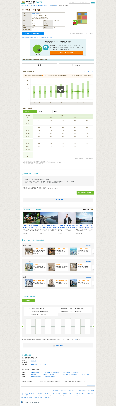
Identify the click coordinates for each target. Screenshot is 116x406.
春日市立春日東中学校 (50, 376)
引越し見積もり (47, 395)
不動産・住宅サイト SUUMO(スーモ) (28, 393)
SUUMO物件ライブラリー (42, 5)
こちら (75, 339)
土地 (92, 393)
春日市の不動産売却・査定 (33, 33)
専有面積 (27, 111)
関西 (39, 397)
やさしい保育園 (46, 372)
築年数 (40, 111)
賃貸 (38, 393)
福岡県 (51, 5)
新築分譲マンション (67, 393)
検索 (94, 2)
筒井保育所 (75, 372)
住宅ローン (53, 395)
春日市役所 (43, 364)
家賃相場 (60, 393)
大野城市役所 (34, 364)
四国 (41, 397)
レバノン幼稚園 (43, 374)
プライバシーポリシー (81, 390)
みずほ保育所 (56, 372)
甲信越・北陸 (32, 397)
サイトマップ (64, 390)
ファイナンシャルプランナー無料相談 (71, 395)
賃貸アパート (49, 393)
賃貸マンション (43, 393)
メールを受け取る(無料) (67, 52)
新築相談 (41, 395)
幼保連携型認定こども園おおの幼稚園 (80, 374)
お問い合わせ (91, 390)
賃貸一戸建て (55, 393)
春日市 (55, 5)
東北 (25, 397)
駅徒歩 (55, 111)
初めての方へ (56, 390)
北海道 (22, 397)
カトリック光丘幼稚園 (62, 374)
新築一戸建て (81, 393)
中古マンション (75, 393)
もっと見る (88, 245)
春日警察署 (33, 361)
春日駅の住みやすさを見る (85, 192)
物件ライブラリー (59, 395)
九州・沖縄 (47, 397)
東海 (36, 397)
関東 (28, 397)
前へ (23, 326)
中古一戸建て (87, 393)
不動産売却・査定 (35, 395)
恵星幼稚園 (33, 374)
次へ (93, 326)
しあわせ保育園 (66, 372)
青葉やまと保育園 (35, 372)
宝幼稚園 (52, 374)
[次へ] (93, 251)
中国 (43, 397)
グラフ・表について (88, 71)
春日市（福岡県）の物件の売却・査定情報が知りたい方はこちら (37, 37)
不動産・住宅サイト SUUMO (28, 5)
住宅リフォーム (28, 395)
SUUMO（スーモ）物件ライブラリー (32, 2)
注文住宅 (22, 395)
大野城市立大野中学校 (36, 376)
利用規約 (71, 390)
